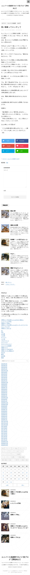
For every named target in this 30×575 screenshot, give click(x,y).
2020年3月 (4, 394)
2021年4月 (4, 375)
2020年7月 (4, 387)
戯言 (2, 354)
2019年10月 (4, 397)
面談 (2, 357)
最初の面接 (21, 457)
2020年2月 (4, 396)
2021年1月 (4, 380)
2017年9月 (4, 426)
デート (11, 451)
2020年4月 (4, 392)
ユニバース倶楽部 (11, 158)
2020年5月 (4, 391)
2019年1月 (4, 401)
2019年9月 (4, 399)
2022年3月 (4, 367)
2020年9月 (4, 384)
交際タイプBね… (6, 323)
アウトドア (8, 448)
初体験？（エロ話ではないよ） (19, 239)
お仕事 (3, 334)
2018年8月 (4, 408)
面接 (23, 460)
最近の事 (13, 211)
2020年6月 (4, 389)
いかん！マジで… (10, 284)
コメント (6, 170)
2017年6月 (4, 431)
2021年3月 (4, 377)
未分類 (3, 356)
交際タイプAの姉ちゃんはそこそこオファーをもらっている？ (19, 527)
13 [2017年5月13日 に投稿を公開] (22, 472)
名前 (5, 190)
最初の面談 (4, 460)
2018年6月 (4, 411)
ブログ (21, 451)
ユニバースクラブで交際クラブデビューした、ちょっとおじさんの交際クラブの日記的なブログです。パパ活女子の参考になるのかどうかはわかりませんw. (15, 565)
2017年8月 (4, 428)
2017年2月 (4, 438)
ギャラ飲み (15, 448)
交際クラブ (4, 347)
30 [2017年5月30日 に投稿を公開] (7, 482)
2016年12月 (4, 441)
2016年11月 (4, 443)
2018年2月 (4, 418)
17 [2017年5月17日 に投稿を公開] (11, 475)
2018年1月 (4, 419)
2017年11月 (4, 423)
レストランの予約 (6, 321)
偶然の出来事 (14, 225)
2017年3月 (4, 436)
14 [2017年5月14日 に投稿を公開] (26, 472)
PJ (2, 330)
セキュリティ (22, 448)
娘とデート (9, 282)
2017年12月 (4, 421)
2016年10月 (4, 445)
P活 (2, 332)
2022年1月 (4, 369)
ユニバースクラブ (6, 344)
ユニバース (4, 342)
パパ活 (3, 339)
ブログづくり (5, 340)
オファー (5, 158)
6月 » (23, 485)
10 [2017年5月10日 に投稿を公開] (11, 472)
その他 (3, 335)
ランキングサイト (6, 457)
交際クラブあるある (7, 349)
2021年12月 (4, 370)
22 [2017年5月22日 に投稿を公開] (3, 478)
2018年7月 (4, 409)
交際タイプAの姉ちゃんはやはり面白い (12, 320)
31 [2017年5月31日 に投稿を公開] (11, 482)
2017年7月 (4, 430)
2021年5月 (4, 374)
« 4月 (7, 485)
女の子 (17, 158)
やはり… (13, 253)
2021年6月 (4, 372)
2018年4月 (4, 414)
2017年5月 (4, 433)
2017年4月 (4, 435)
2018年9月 (4, 406)
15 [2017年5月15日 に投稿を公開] (3, 475)
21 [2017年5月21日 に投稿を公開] (26, 475)
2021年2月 (4, 379)
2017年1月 (4, 440)
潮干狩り (18, 460)
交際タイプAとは (6, 328)
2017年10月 (4, 424)
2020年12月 (4, 382)
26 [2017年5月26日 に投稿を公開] (18, 478)
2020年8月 (4, 386)
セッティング (5, 451)
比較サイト (11, 460)
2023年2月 (4, 365)
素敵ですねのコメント (16, 268)
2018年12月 (4, 402)
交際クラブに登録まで (7, 351)
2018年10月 (4, 404)
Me (7, 162)
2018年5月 (4, 413)
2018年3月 (4, 416)
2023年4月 (4, 364)
